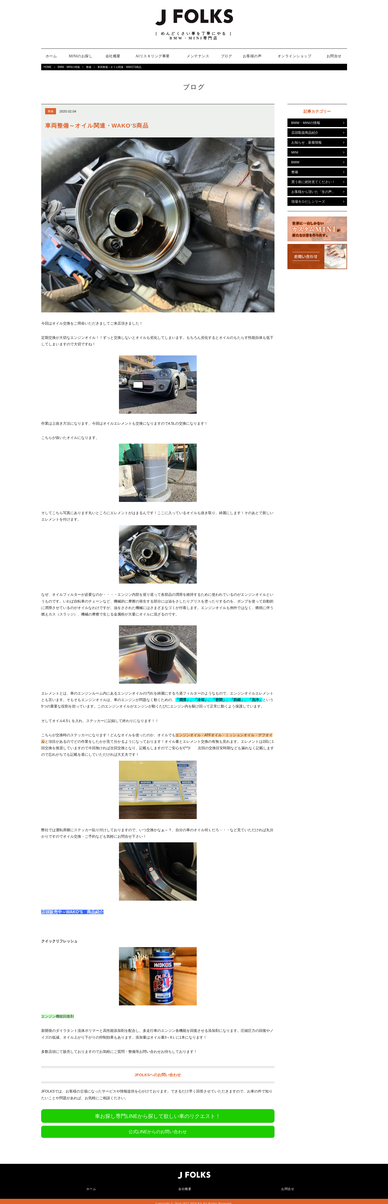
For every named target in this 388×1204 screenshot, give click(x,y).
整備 (88, 67)
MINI (294, 152)
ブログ (226, 56)
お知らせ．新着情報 (306, 142)
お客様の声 (252, 56)
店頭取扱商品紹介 (304, 133)
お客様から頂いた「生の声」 (313, 192)
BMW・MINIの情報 (69, 67)
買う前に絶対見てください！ (313, 182)
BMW (295, 162)
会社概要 (113, 56)
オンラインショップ (295, 56)
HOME (48, 67)
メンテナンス (198, 56)
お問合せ (334, 56)
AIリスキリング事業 (153, 56)
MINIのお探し (81, 56)
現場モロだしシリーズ (308, 202)
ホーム (51, 56)
